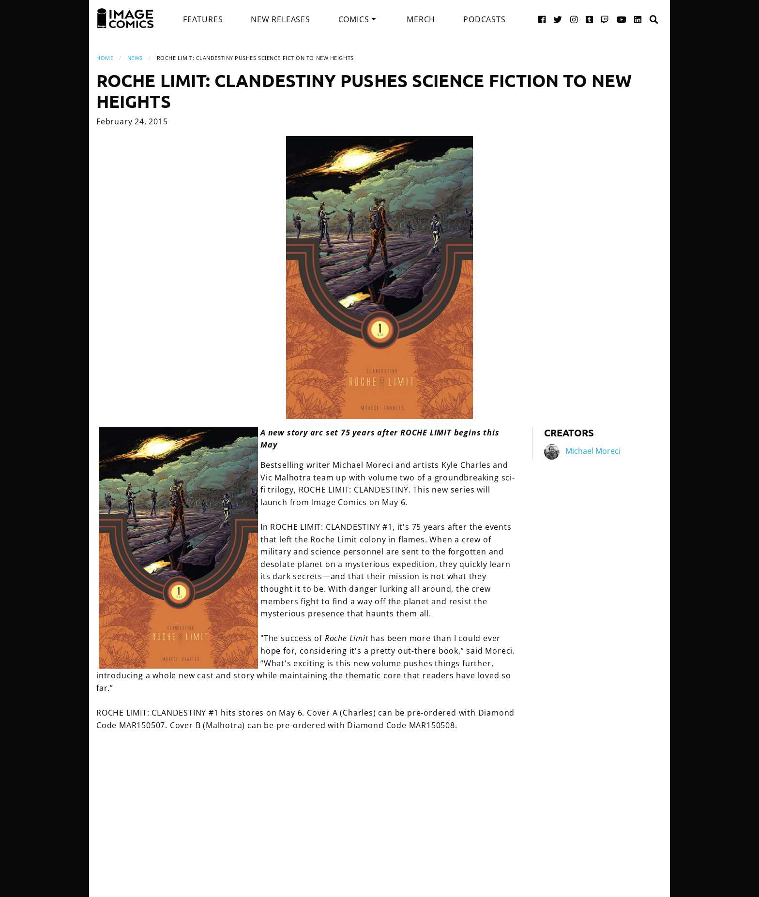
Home (104, 57)
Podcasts (484, 19)
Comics (353, 19)
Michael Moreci (593, 451)
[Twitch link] (605, 19)
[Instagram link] (574, 19)
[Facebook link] (542, 19)
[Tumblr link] (589, 19)
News (135, 57)
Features (203, 19)
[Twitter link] (557, 19)
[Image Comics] (125, 18)
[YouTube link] (622, 19)
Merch (421, 19)
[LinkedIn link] (638, 19)
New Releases (280, 19)
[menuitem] (203, 19)
